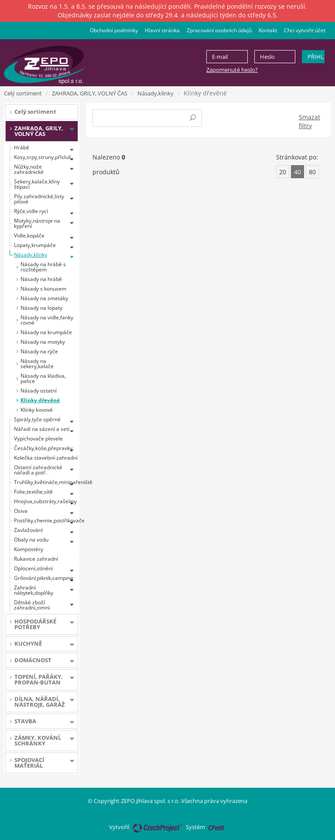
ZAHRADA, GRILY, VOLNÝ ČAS (89, 93)
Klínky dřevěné (40, 400)
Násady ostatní (39, 390)
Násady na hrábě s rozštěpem (43, 267)
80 (312, 172)
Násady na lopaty (41, 308)
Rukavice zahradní (36, 558)
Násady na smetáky (44, 298)
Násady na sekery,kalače (37, 363)
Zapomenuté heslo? (232, 70)
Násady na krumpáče (46, 332)
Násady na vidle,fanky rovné (47, 320)
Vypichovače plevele (38, 438)
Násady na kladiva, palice (43, 378)
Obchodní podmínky (114, 30)
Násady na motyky (43, 341)
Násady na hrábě (41, 279)
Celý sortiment (23, 93)
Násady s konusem (43, 288)
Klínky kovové (37, 409)
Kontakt (268, 30)
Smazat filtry (309, 121)
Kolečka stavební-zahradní (46, 457)
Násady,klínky (155, 93)
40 (297, 172)
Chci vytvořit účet (304, 30)
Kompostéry (28, 549)
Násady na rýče (39, 351)
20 (282, 172)
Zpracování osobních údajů (219, 30)
